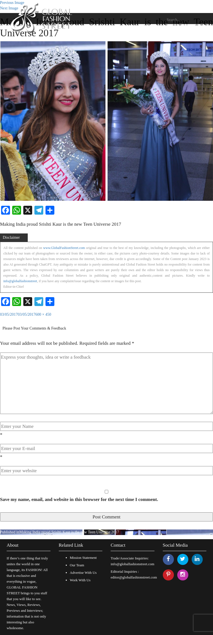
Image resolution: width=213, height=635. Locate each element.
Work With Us (80, 580)
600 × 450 (43, 314)
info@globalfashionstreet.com (132, 564)
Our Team (77, 565)
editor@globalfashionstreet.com (134, 577)
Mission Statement (83, 558)
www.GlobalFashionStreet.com (64, 248)
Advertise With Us (83, 572)
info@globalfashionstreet (20, 281)
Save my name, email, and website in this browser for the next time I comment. (79, 499)
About (13, 545)
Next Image (9, 8)
